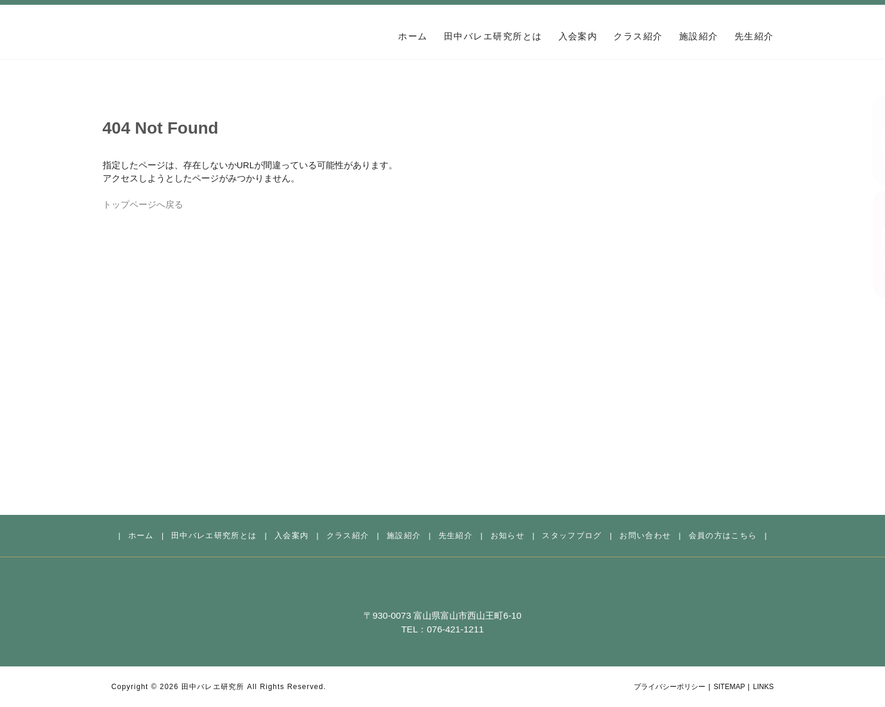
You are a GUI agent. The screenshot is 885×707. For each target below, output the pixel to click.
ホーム (412, 36)
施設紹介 (699, 36)
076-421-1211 (455, 629)
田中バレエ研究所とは (493, 36)
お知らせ (508, 535)
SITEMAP (729, 687)
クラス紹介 (637, 36)
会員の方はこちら (873, 244)
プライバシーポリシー (669, 687)
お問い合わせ (873, 140)
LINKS (763, 687)
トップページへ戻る (143, 204)
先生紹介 (754, 36)
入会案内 (578, 36)
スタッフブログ (572, 535)
